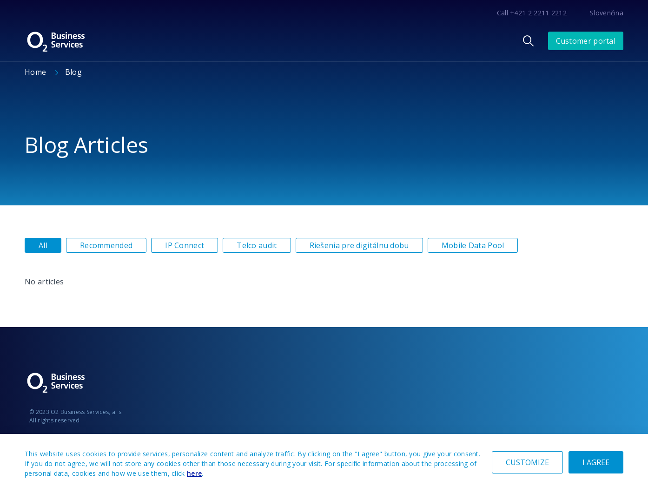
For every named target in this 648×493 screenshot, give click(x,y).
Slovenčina (606, 12)
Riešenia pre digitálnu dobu (359, 245)
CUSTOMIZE (527, 462)
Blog (73, 72)
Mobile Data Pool (473, 245)
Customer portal (586, 41)
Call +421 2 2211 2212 (532, 12)
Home (36, 72)
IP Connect (184, 245)
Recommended (106, 245)
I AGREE (595, 462)
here (194, 473)
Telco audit (257, 245)
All (43, 245)
